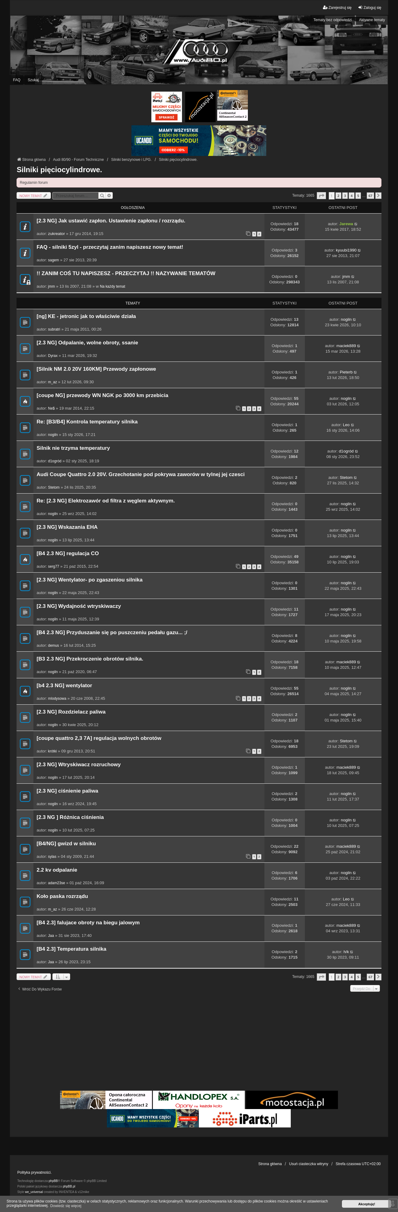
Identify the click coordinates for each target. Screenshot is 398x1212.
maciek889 (346, 345)
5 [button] (358, 195)
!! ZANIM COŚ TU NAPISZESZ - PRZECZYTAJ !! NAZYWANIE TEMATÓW (125, 273)
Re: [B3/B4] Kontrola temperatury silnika (87, 422)
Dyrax (53, 356)
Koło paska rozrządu (62, 896)
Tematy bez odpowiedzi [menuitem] (332, 20)
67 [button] (370, 195)
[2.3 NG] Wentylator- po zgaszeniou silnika (89, 580)
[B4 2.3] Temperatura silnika (71, 949)
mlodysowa (57, 698)
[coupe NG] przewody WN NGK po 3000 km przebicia (102, 395)
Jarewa (346, 224)
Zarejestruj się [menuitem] (337, 7)
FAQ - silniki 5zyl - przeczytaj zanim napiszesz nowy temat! (109, 247)
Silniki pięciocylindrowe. (59, 169)
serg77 (53, 566)
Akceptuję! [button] (366, 1204)
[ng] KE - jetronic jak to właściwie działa (86, 316)
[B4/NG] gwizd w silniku (66, 844)
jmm (51, 286)
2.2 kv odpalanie (56, 870)
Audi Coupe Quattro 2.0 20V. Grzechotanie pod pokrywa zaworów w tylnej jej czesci (140, 474)
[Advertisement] (199, 1043)
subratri (54, 329)
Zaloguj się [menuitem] (369, 7)
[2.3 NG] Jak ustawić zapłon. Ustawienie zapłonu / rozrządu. (110, 221)
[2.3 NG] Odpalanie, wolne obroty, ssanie (87, 343)
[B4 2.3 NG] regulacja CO (67, 553)
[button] (321, 195)
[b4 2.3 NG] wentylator (64, 685)
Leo (346, 424)
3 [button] (345, 195)
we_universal (34, 1192)
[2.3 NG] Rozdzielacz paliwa (70, 712)
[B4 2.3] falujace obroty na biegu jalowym (88, 923)
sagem (53, 260)
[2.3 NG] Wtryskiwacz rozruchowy (78, 764)
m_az (52, 382)
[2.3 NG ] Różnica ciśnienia (70, 817)
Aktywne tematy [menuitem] (372, 20)
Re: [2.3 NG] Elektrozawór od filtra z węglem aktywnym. (105, 501)
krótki (52, 751)
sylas (52, 856)
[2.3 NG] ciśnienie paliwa (67, 791)
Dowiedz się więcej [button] (65, 1206)
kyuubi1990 (346, 250)
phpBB (53, 1181)
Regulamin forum (33, 182)
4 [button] (351, 195)
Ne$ (51, 408)
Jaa (51, 936)
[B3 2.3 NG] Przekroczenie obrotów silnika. (89, 659)
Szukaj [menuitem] (33, 80)
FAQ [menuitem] (16, 80)
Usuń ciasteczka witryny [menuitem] (308, 1164)
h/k (346, 951)
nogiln (346, 319)
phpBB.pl (69, 1186)
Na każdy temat (112, 286)
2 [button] (338, 195)
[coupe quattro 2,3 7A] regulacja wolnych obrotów (98, 738)
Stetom (54, 487)
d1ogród (55, 461)
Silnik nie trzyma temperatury (73, 448)
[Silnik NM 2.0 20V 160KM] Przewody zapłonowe (96, 369)
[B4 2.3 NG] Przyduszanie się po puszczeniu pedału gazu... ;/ (111, 632)
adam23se (56, 883)
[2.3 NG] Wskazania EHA (66, 527)
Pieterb (346, 372)
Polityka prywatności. (34, 1172)
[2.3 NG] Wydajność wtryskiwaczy (78, 606)
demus (53, 645)
